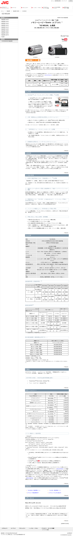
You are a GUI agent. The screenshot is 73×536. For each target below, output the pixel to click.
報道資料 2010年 (5, 29)
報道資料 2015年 (5, 19)
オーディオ (13, 528)
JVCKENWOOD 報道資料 (7, 41)
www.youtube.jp (60, 468)
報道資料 (8, 11)
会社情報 (69, 533)
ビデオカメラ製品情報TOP (33, 492)
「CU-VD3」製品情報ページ (55, 490)
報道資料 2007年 (5, 34)
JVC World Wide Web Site (10, 533)
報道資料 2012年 (5, 25)
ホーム (52, 0)
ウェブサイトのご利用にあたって (7, 534)
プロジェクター (22, 528)
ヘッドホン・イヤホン (33, 528)
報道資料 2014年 (5, 21)
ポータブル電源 (45, 529)
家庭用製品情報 (58, 0)
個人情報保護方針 (20, 534)
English (3, 36)
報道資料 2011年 (5, 27)
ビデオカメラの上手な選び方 (55, 492)
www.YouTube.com (48, 75)
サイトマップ (64, 0)
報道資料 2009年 (5, 31)
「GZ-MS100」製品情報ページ (33, 490)
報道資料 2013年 (5, 23)
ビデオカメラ (4, 528)
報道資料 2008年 (16, 11)
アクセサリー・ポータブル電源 (48, 528)
